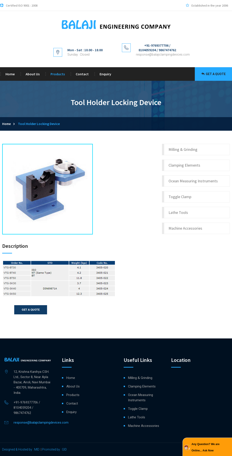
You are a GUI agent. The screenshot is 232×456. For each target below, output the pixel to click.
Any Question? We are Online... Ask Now (206, 447)
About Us (33, 74)
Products (58, 74)
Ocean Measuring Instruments (193, 180)
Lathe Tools (178, 212)
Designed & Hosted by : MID (20, 449)
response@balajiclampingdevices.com (163, 54)
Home (10, 74)
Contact (82, 74)
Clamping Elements (184, 165)
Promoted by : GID (54, 449)
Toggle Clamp (180, 196)
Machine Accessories (185, 228)
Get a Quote (213, 74)
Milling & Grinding (183, 149)
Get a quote (31, 309)
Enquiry (105, 74)
